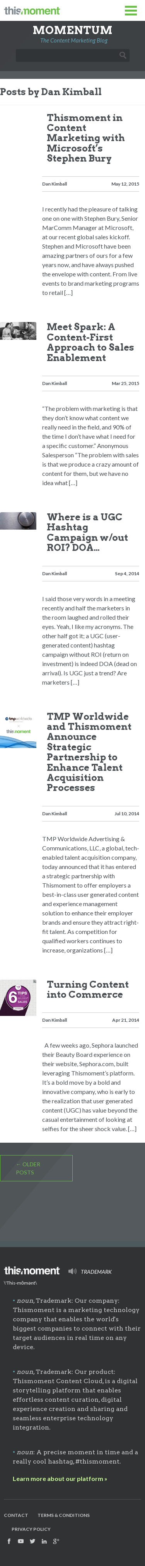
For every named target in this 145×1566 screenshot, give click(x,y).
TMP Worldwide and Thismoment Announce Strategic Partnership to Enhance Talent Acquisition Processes (89, 752)
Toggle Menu (130, 10)
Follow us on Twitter (32, 1541)
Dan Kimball (54, 184)
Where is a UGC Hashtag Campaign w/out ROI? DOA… (87, 532)
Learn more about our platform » (60, 1478)
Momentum (72, 30)
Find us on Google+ (56, 1541)
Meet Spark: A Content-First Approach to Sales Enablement (90, 342)
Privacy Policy (31, 1529)
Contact (16, 1515)
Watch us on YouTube (20, 1541)
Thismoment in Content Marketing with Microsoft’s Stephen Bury (86, 138)
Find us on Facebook (9, 1541)
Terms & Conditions (64, 1515)
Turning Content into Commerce (88, 989)
